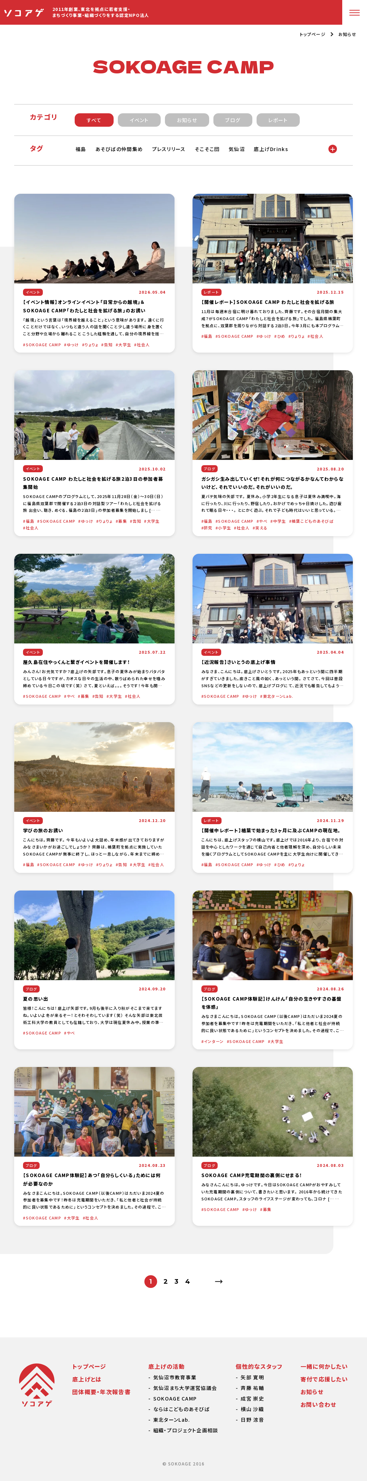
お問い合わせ (318, 1404)
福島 (80, 148)
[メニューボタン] (354, 12)
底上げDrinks (272, 148)
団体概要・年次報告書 (101, 1392)
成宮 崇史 (252, 1398)
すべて (94, 120)
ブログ (232, 120)
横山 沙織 (252, 1409)
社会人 (143, 344)
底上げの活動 (166, 1366)
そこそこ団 (207, 148)
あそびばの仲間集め (120, 148)
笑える (261, 527)
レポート (278, 120)
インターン (214, 1041)
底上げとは (87, 1379)
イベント (139, 120)
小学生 (224, 527)
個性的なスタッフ (259, 1366)
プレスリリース (169, 148)
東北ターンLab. (278, 696)
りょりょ (91, 344)
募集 (122, 521)
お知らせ (347, 34)
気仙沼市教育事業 (174, 1377)
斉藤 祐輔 (252, 1387)
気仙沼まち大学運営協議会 (185, 1387)
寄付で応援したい (324, 1379)
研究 (208, 527)
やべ (263, 521)
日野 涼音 (252, 1419)
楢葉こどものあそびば (313, 521)
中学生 (279, 521)
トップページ (313, 34)
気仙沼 (237, 148)
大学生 (124, 344)
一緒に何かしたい (324, 1366)
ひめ (281, 336)
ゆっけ (73, 344)
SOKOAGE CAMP (43, 344)
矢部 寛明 (252, 1377)
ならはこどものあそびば (181, 1409)
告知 (108, 344)
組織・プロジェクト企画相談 (185, 1430)
